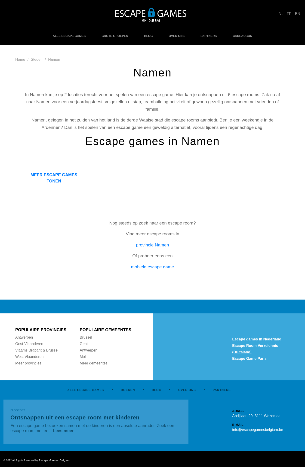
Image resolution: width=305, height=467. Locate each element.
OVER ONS (177, 36)
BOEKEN (128, 390)
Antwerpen (24, 337)
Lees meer (63, 430)
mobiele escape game (152, 266)
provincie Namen (152, 245)
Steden (37, 59)
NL (281, 14)
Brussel (86, 337)
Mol (83, 357)
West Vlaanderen (29, 357)
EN (297, 14)
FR (289, 14)
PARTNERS (208, 36)
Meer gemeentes (94, 363)
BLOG (148, 36)
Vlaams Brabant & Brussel (37, 350)
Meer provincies (28, 363)
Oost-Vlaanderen (29, 344)
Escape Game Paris (249, 359)
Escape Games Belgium (54, 460)
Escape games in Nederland (256, 339)
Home (20, 59)
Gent (84, 344)
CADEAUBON (242, 36)
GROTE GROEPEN (115, 36)
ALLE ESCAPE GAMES (69, 36)
